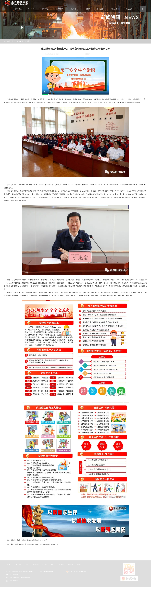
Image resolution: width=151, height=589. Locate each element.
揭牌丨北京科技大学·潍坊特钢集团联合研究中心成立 (28, 540)
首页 (13, 41)
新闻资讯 (20, 41)
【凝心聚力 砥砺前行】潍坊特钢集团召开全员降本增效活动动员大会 (34, 544)
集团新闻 (28, 41)
